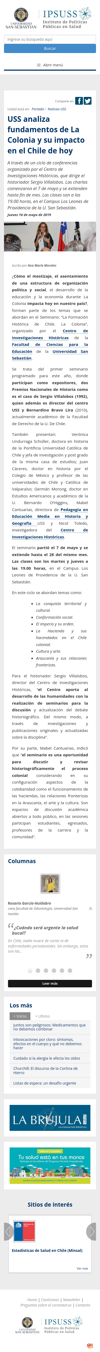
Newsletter (71, 1299)
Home (32, 1299)
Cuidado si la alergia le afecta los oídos (46, 1058)
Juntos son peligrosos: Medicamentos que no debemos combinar (49, 1027)
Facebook (79, 101)
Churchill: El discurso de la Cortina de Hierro (45, 1070)
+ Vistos (20, 1016)
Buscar (50, 48)
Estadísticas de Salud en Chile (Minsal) (47, 1250)
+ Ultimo (42, 1016)
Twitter (87, 101)
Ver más (82, 1268)
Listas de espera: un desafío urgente (44, 1083)
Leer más (50, 983)
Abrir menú (50, 64)
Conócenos (50, 1299)
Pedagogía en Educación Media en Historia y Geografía (50, 516)
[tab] (20, 1016)
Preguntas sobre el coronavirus (45, 1305)
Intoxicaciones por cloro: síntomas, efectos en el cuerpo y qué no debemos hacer (47, 1043)
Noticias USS (57, 109)
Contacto (82, 1305)
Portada (38, 109)
